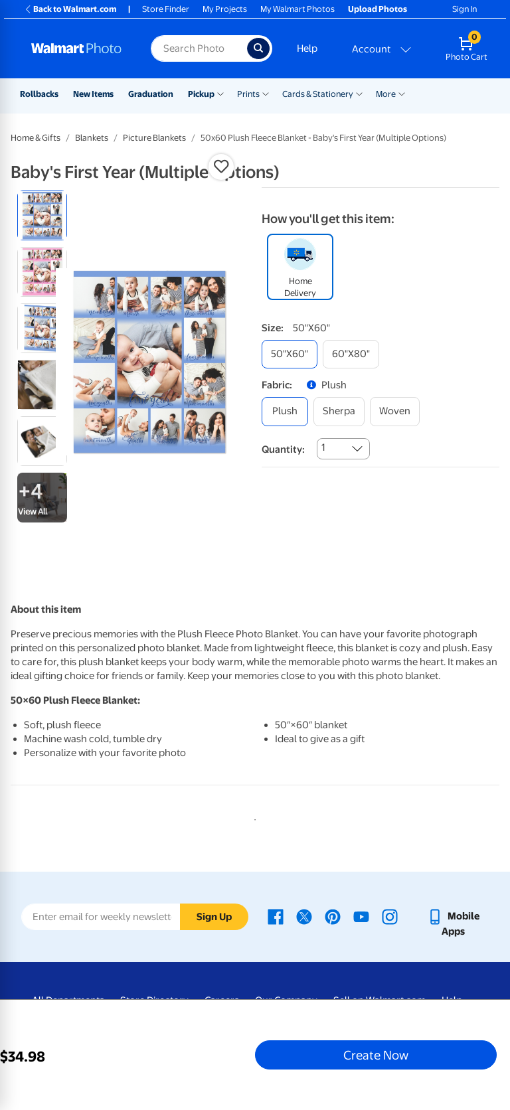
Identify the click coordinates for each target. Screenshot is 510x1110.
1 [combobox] (323, 447)
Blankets (91, 138)
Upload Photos (377, 9)
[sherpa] (339, 411)
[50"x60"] (289, 354)
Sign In (464, 9)
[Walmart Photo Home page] (76, 48)
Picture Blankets (154, 138)
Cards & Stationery (317, 94)
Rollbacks (39, 94)
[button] (221, 166)
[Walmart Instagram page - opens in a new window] (390, 916)
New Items (93, 94)
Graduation (150, 94)
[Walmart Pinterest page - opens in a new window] (333, 916)
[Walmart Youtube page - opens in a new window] (361, 916)
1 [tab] (252, 817)
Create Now (375, 1055)
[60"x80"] (351, 354)
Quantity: (283, 449)
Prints (248, 94)
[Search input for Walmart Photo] (199, 48)
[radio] (42, 215)
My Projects (225, 9)
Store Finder (165, 9)
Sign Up (214, 917)
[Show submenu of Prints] (266, 93)
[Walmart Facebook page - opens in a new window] (276, 916)
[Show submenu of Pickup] (220, 93)
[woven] (395, 411)
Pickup (201, 94)
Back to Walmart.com (70, 9)
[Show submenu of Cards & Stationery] (359, 93)
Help (307, 48)
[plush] (285, 411)
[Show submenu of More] (402, 93)
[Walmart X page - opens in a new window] (304, 916)
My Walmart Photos (297, 9)
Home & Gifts (35, 138)
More (386, 94)
